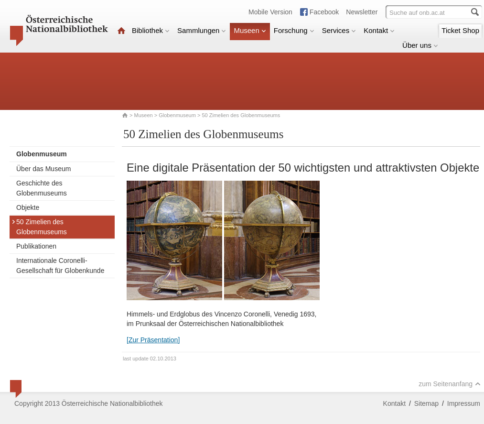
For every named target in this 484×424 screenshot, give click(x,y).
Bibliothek (151, 30)
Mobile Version (270, 12)
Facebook (324, 12)
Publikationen (36, 246)
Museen (250, 30)
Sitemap (426, 403)
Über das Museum (43, 169)
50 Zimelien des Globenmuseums (39, 227)
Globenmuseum (177, 115)
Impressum (463, 403)
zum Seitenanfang (450, 384)
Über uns (420, 45)
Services (339, 30)
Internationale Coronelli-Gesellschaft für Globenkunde (60, 265)
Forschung (294, 30)
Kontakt (379, 30)
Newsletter (361, 12)
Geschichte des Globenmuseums (41, 188)
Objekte (27, 207)
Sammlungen (201, 30)
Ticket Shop (460, 30)
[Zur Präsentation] (153, 340)
